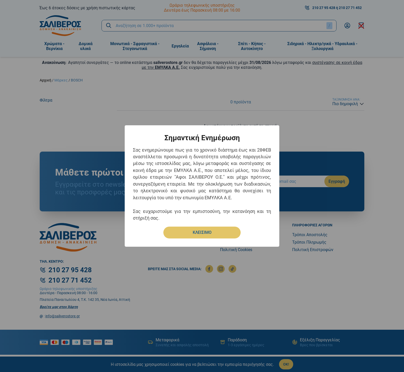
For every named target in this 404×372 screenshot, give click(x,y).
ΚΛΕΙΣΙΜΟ (202, 232)
